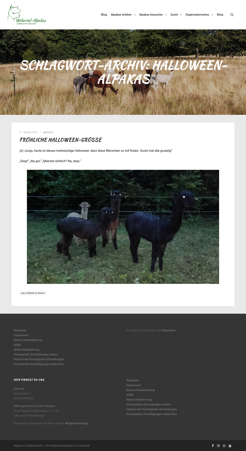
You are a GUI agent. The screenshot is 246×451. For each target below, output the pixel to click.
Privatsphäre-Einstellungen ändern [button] (36, 354)
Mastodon (168, 330)
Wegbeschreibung (76, 423)
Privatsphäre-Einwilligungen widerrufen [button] (39, 364)
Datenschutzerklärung (28, 340)
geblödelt (48, 132)
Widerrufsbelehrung (26, 349)
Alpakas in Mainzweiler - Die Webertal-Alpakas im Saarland (51, 445)
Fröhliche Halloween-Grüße (60, 139)
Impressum (21, 335)
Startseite (20, 330)
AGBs (17, 345)
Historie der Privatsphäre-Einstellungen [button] (39, 359)
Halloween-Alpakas (33, 293)
